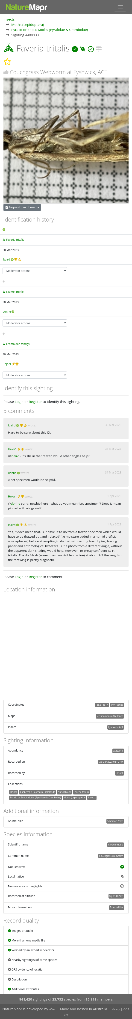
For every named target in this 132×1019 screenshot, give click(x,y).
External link (116, 907)
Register (35, 401)
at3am (52, 1009)
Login (19, 401)
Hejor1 (7, 364)
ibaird (6, 259)
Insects (9, 19)
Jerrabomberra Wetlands (110, 716)
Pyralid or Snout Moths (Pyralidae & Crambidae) (49, 29)
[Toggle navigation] (120, 7)
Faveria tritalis (15, 240)
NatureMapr (64, 792)
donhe (7, 312)
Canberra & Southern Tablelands (37, 792)
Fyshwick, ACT (115, 727)
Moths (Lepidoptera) (27, 24)
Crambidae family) (17, 344)
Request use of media (22, 207)
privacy (115, 1009)
